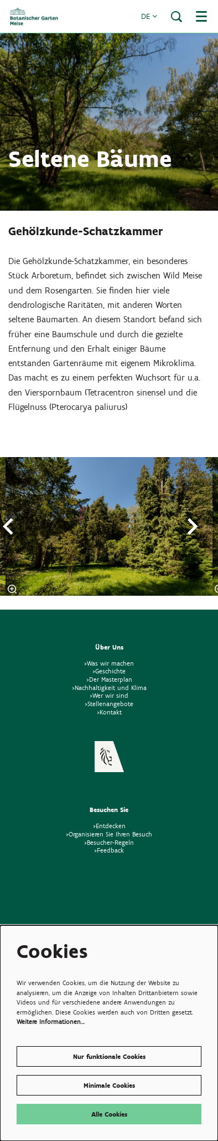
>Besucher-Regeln (109, 842)
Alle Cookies (109, 1114)
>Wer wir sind (109, 695)
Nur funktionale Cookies (109, 1056)
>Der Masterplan (109, 679)
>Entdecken (109, 825)
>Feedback (109, 850)
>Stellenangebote (109, 703)
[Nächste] (193, 526)
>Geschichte (109, 671)
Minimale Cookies (109, 1085)
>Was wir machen (109, 663)
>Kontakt (109, 712)
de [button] (149, 16)
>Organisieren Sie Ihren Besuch (109, 834)
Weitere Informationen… (51, 1021)
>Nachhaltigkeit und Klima (109, 687)
